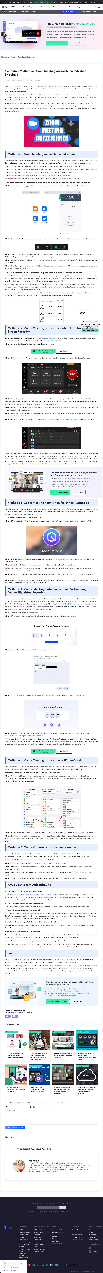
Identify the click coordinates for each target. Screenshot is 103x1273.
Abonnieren (62, 1207)
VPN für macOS (38, 1232)
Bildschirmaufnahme (58, 1244)
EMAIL (33, 1107)
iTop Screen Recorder (48, 338)
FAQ (41, 11)
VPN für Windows (39, 1230)
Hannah (7, 80)
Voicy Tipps (55, 1241)
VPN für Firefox (38, 1244)
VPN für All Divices (39, 1251)
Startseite (5, 57)
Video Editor (25, 11)
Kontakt (91, 1232)
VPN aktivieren (76, 1237)
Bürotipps (55, 1239)
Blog (13, 57)
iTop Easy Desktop (24, 1234)
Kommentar (10, 1111)
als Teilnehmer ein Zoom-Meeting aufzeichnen (38, 895)
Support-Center (76, 1230)
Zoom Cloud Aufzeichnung (31, 276)
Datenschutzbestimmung (10, 1267)
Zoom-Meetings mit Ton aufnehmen (23, 935)
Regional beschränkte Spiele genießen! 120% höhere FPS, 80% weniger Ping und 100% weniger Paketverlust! (51, 2)
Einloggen (98, 7)
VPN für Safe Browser (40, 1249)
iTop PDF (21, 1247)
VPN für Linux (38, 1247)
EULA (94, 1271)
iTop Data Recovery (24, 1242)
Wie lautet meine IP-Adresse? (58, 1233)
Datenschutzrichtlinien (85, 1271)
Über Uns (91, 1230)
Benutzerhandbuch (77, 1234)
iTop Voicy (21, 1237)
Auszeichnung (92, 1237)
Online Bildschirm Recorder (72, 604)
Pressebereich (92, 1234)
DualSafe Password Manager (24, 1250)
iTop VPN (21, 1230)
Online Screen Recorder (22, 1254)
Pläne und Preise (23, 1257)
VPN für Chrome (38, 1242)
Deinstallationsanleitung (78, 1239)
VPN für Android (38, 1239)
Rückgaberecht (74, 1271)
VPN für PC (37, 1234)
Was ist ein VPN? (57, 1230)
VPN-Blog (55, 1236)
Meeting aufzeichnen (26, 57)
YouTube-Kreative (94, 1239)
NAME (7, 1107)
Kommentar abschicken (14, 1127)
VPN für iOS (37, 1237)
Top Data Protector (24, 1244)
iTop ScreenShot (23, 1239)
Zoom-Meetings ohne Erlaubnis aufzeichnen (45, 464)
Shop (78, 7)
